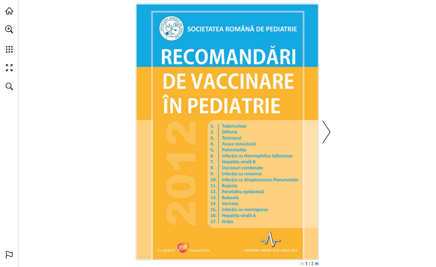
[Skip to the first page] (302, 264)
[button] (9, 29)
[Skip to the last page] (316, 264)
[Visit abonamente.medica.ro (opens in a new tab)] (9, 10)
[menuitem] (9, 39)
